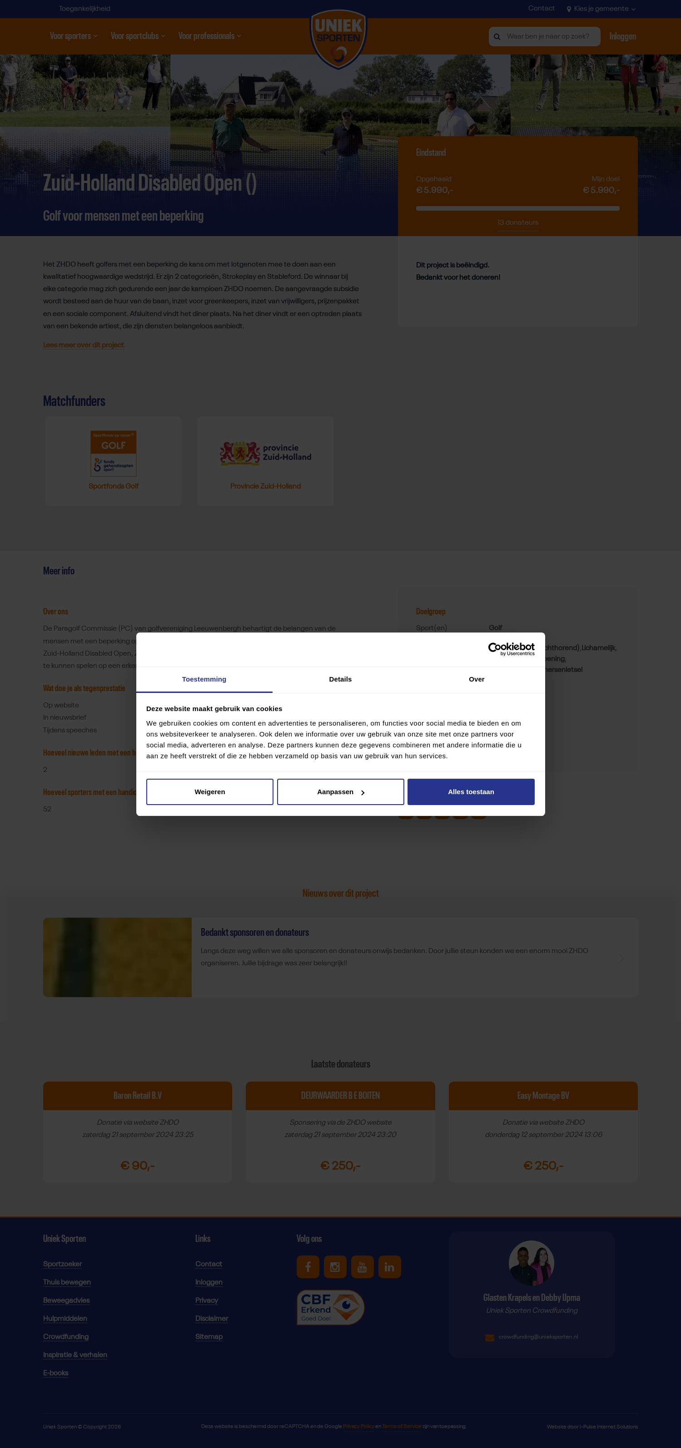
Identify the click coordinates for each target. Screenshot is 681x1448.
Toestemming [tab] (204, 679)
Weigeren (209, 792)
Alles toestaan (471, 792)
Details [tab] (340, 679)
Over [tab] (477, 679)
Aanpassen (340, 792)
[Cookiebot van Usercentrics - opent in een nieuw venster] (495, 649)
